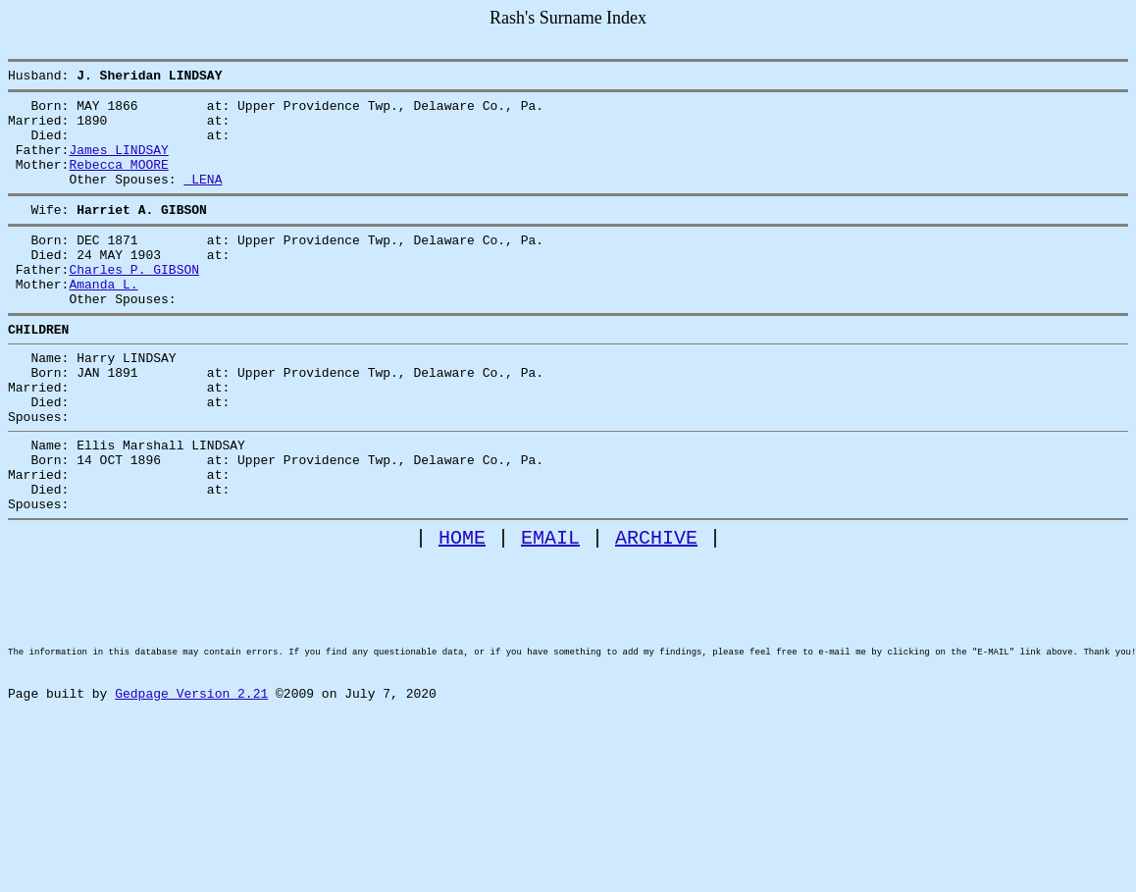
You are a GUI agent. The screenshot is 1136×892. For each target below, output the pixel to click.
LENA (202, 199)
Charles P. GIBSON (134, 301)
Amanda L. (103, 319)
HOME (462, 611)
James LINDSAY (118, 164)
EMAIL (550, 611)
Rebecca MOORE (118, 181)
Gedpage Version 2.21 (191, 800)
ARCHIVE (656, 611)
